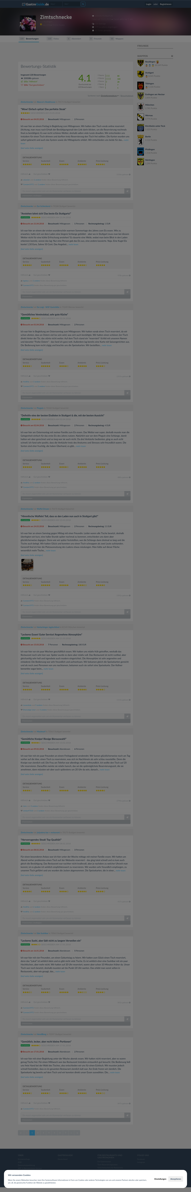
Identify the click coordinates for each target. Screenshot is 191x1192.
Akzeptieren (175, 1179)
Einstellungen (160, 1179)
